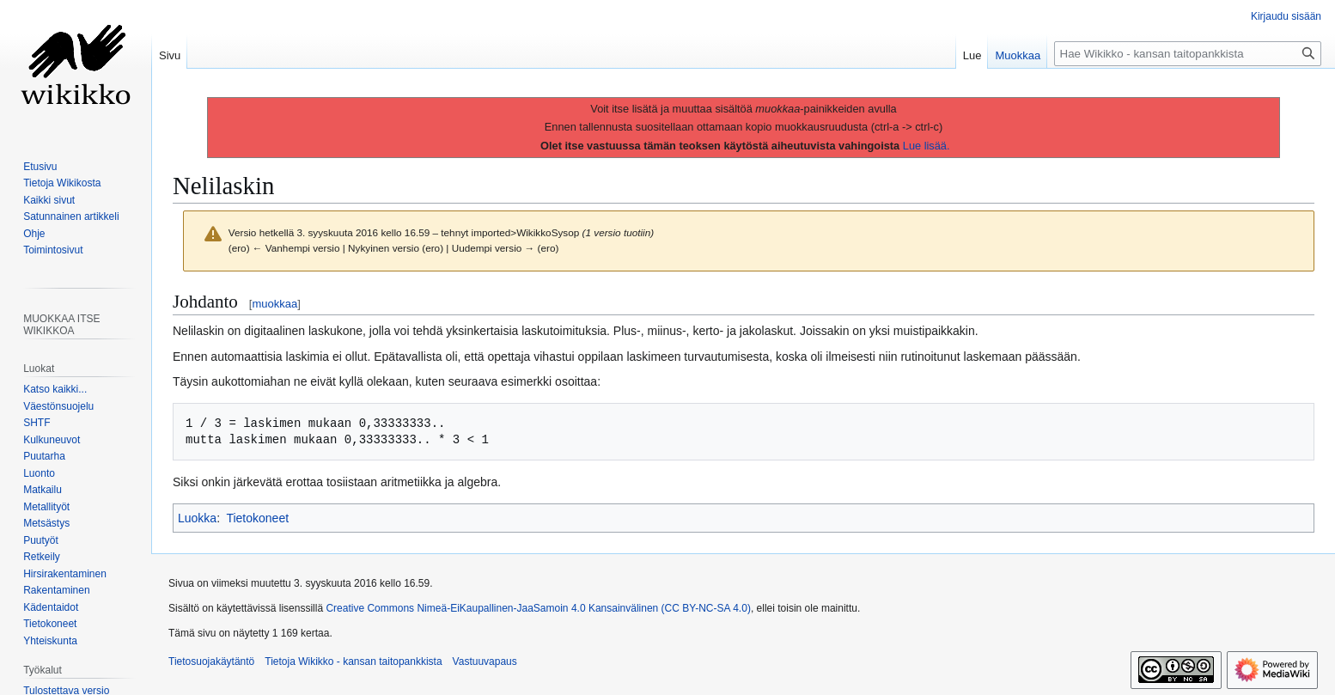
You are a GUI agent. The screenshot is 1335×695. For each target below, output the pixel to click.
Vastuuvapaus (485, 661)
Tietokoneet (257, 518)
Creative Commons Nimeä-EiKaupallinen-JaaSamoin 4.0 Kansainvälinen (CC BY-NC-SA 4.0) (538, 608)
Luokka (197, 518)
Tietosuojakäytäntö (211, 661)
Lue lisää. (926, 145)
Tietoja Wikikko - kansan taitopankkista (353, 661)
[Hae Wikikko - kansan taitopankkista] (1187, 53)
